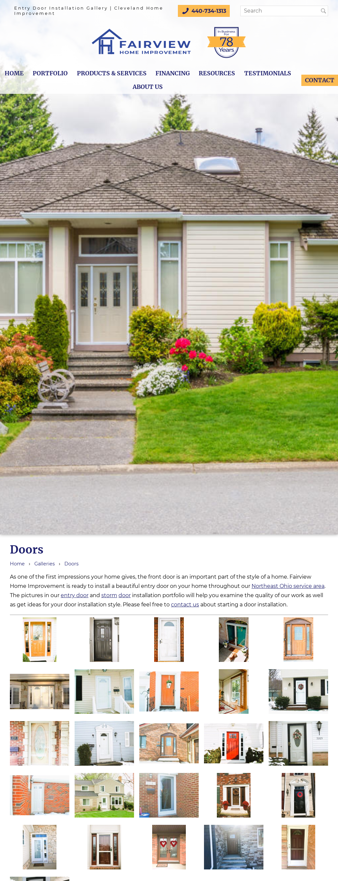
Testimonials (267, 73)
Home (14, 73)
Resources (217, 73)
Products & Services (112, 73)
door (124, 595)
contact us (185, 604)
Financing (172, 73)
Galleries (44, 564)
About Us (148, 87)
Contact (319, 80)
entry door (74, 595)
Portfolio (50, 73)
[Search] (282, 11)
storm (109, 595)
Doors (71, 564)
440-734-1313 (204, 11)
